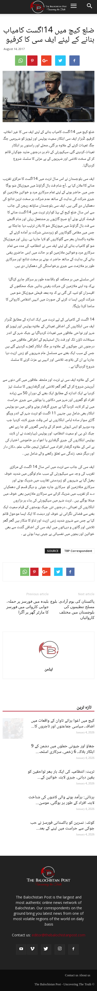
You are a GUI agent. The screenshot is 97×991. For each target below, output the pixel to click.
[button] (90, 7)
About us (84, 975)
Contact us (71, 975)
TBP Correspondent (78, 551)
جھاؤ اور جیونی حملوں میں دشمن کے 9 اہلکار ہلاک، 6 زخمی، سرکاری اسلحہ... (62, 749)
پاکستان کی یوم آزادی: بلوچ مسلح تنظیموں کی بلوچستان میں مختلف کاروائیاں (72, 609)
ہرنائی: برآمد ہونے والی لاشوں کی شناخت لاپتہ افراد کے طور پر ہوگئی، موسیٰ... (61, 800)
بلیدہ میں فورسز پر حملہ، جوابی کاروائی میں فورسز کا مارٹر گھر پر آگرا (27, 607)
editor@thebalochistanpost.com (58, 935)
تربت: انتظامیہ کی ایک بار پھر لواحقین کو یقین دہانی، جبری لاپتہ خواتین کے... (61, 774)
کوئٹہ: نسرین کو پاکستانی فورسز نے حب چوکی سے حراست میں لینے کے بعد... (62, 825)
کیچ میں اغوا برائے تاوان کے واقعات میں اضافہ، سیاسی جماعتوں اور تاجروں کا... (62, 723)
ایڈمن (48, 669)
